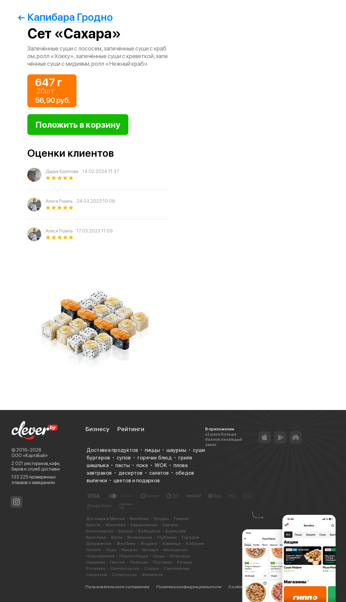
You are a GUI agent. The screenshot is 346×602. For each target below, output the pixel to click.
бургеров (98, 458)
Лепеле (93, 549)
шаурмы (176, 450)
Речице (184, 562)
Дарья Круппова (62, 171)
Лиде (111, 549)
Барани (170, 524)
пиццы (152, 450)
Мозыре (150, 549)
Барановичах (144, 524)
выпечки (96, 480)
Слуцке (151, 568)
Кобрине (195, 543)
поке (142, 465)
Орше (159, 556)
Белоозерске (99, 531)
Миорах (129, 549)
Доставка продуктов (112, 450)
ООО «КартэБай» (29, 455)
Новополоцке (133, 556)
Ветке (116, 537)
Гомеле (181, 518)
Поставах (162, 562)
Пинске (117, 562)
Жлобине (126, 543)
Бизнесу (97, 429)
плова (180, 465)
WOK (161, 465)
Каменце (172, 543)
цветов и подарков (136, 480)
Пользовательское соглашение (117, 587)
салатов (159, 473)
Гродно (161, 518)
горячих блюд (154, 458)
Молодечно (175, 549)
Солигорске (124, 574)
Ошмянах (95, 562)
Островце (180, 556)
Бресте (93, 524)
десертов (130, 473)
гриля (185, 458)
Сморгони (96, 574)
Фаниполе (152, 574)
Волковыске (139, 537)
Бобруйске (149, 531)
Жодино (149, 543)
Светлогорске (124, 568)
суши (199, 450)
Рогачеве (96, 568)
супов (124, 458)
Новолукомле (100, 556)
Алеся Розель (59, 201)
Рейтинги (130, 429)
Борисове (175, 531)
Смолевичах (177, 568)
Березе (125, 531)
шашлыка (97, 465)
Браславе (96, 537)
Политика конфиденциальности (188, 587)
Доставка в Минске (105, 518)
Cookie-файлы (243, 587)
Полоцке (139, 562)
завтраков (99, 473)
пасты (122, 465)
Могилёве (116, 524)
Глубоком (167, 537)
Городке (190, 537)
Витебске (139, 518)
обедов (184, 473)
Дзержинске (99, 543)
